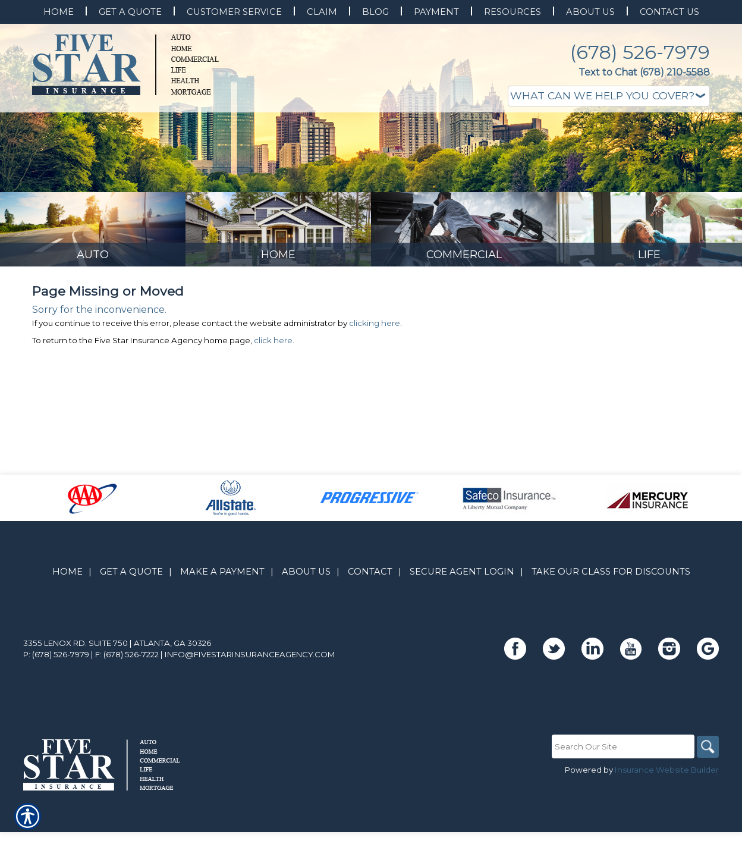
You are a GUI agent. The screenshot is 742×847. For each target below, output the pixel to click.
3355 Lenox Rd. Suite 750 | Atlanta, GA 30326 (117, 694)
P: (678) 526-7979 (56, 706)
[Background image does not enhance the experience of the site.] (93, 278)
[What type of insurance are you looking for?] (609, 96)
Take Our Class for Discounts (611, 623)
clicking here (374, 374)
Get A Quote (131, 623)
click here (273, 392)
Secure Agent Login (462, 623)
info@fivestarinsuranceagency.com (250, 706)
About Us (306, 623)
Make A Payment (222, 623)
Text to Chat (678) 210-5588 (644, 72)
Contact (370, 623)
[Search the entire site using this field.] (620, 798)
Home (67, 623)
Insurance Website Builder (667, 821)
